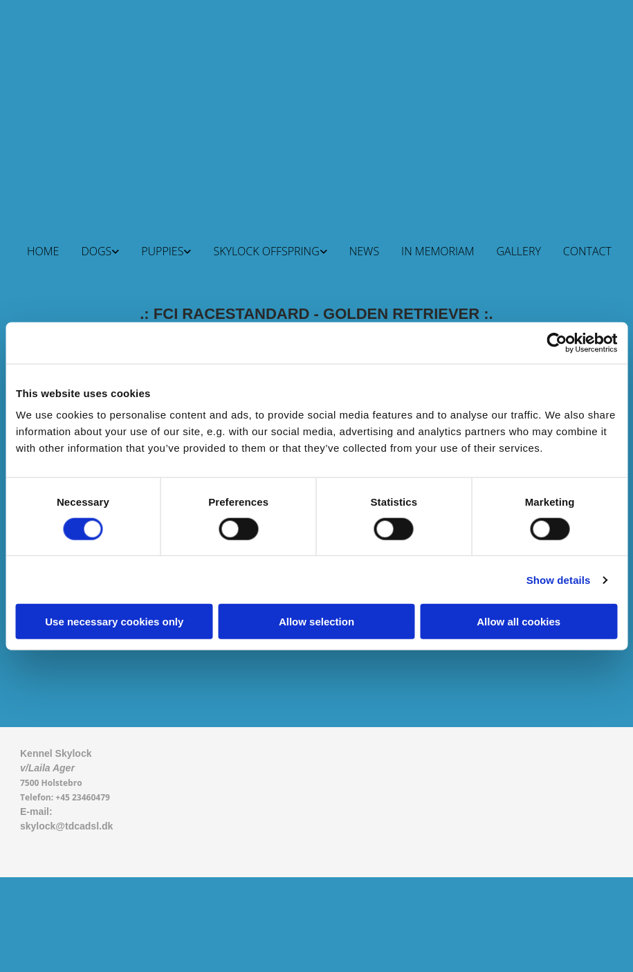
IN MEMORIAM (437, 251)
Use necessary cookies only (114, 621)
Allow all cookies (518, 621)
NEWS (364, 251)
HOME (43, 251)
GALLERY (518, 251)
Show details (558, 579)
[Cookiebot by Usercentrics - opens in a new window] (556, 342)
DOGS (96, 251)
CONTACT (587, 251)
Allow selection (316, 621)
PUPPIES (162, 251)
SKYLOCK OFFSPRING (266, 251)
